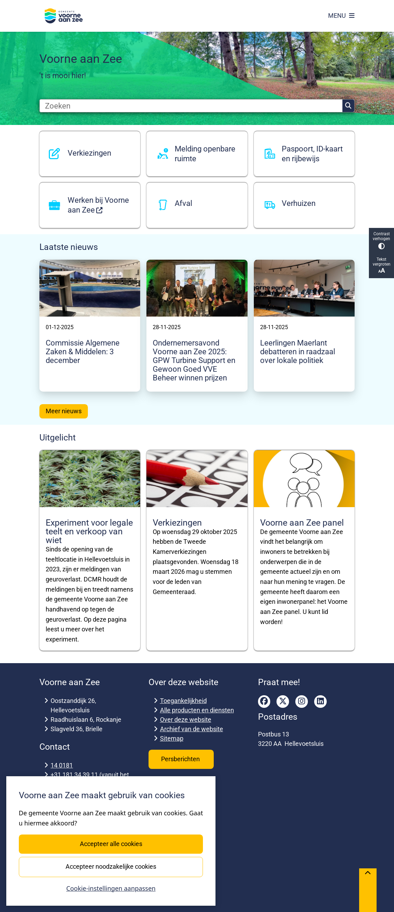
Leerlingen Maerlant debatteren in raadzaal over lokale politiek (297, 352)
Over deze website (185, 719)
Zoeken (348, 106)
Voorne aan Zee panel (302, 522)
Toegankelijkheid (183, 700)
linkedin (320, 701)
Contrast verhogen (381, 240)
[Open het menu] (341, 15)
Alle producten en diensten (197, 710)
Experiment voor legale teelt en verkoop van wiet (89, 531)
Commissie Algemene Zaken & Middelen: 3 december (83, 352)
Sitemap (171, 738)
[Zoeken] (191, 105)
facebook (264, 701)
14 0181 (62, 765)
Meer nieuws (64, 411)
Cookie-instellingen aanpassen (111, 888)
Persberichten (181, 759)
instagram (301, 701)
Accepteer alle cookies (110, 843)
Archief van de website (191, 729)
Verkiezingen (177, 522)
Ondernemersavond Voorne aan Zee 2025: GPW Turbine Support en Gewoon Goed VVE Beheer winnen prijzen (194, 360)
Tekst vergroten (381, 265)
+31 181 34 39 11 (74, 774)
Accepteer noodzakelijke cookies (111, 866)
